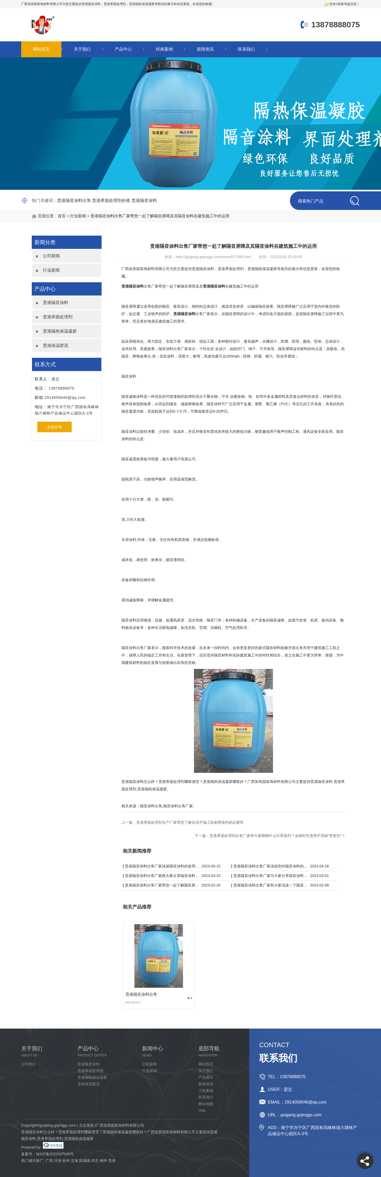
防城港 (84, 1160)
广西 (49, 1160)
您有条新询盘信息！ (342, 4)
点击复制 (86, 1125)
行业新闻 (78, 216)
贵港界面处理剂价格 (111, 200)
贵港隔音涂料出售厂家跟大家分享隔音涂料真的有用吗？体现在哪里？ (162, 876)
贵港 (112, 1160)
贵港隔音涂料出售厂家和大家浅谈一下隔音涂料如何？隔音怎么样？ (270, 885)
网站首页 (41, 49)
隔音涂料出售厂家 (178, 806)
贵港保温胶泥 (55, 345)
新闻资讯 (205, 49)
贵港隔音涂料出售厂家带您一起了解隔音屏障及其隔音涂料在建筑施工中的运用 (159, 216)
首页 (62, 216)
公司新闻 (51, 256)
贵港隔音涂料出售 (74, 200)
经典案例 (164, 49)
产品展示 (205, 1077)
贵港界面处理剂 (57, 317)
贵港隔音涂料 (91, 4)
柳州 (103, 1160)
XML (202, 1110)
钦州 (66, 1160)
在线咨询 (54, 427)
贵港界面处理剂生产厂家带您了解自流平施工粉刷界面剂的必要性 (190, 822)
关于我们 (82, 49)
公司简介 (28, 1064)
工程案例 (205, 1090)
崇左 (95, 1160)
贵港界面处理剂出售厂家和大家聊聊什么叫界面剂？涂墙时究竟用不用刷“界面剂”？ (277, 836)
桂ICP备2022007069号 (55, 1154)
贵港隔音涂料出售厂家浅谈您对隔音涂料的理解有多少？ (270, 866)
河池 (57, 1160)
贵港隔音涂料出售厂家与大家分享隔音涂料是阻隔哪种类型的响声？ (270, 876)
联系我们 (246, 49)
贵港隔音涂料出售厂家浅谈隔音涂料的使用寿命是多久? (162, 866)
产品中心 (123, 49)
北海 (74, 1160)
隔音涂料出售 (151, 806)
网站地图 (205, 1104)
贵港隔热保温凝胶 (60, 331)
